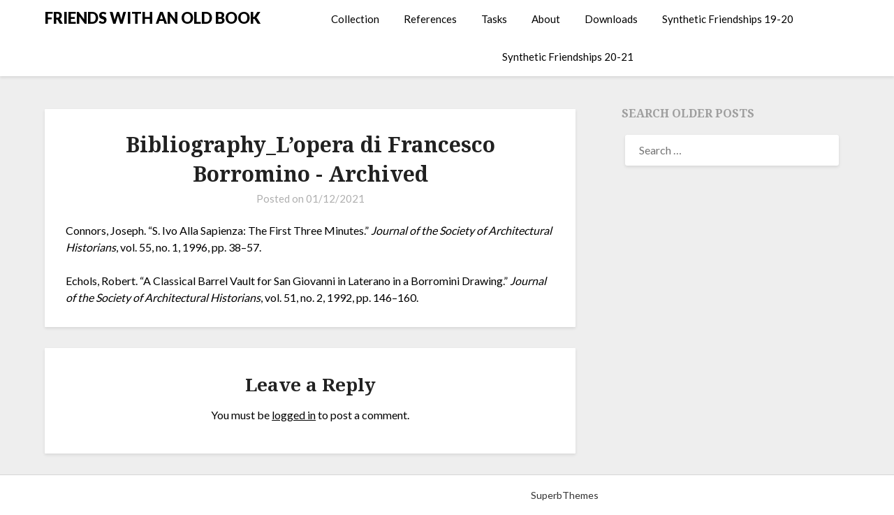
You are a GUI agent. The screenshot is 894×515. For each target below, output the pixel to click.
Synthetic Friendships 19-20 (727, 19)
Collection (355, 19)
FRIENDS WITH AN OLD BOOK (153, 17)
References (430, 19)
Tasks (494, 19)
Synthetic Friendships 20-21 (567, 56)
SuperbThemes (565, 495)
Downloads (611, 19)
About (546, 19)
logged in (294, 414)
